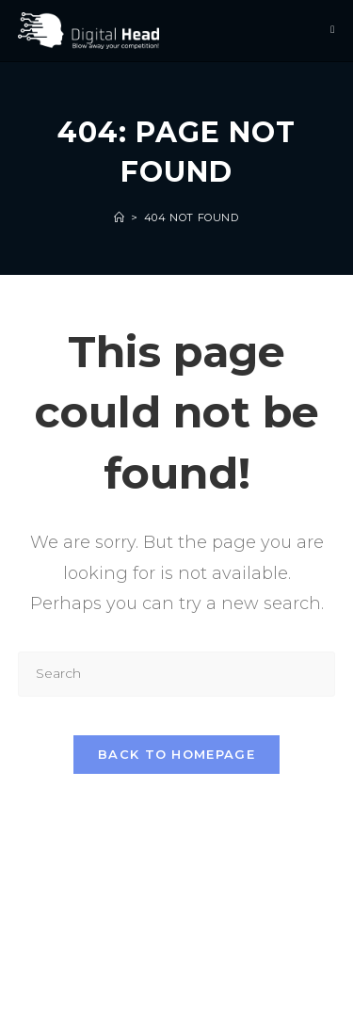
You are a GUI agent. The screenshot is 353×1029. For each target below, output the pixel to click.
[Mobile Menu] (332, 30)
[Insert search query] (177, 673)
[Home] (119, 217)
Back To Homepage (176, 754)
